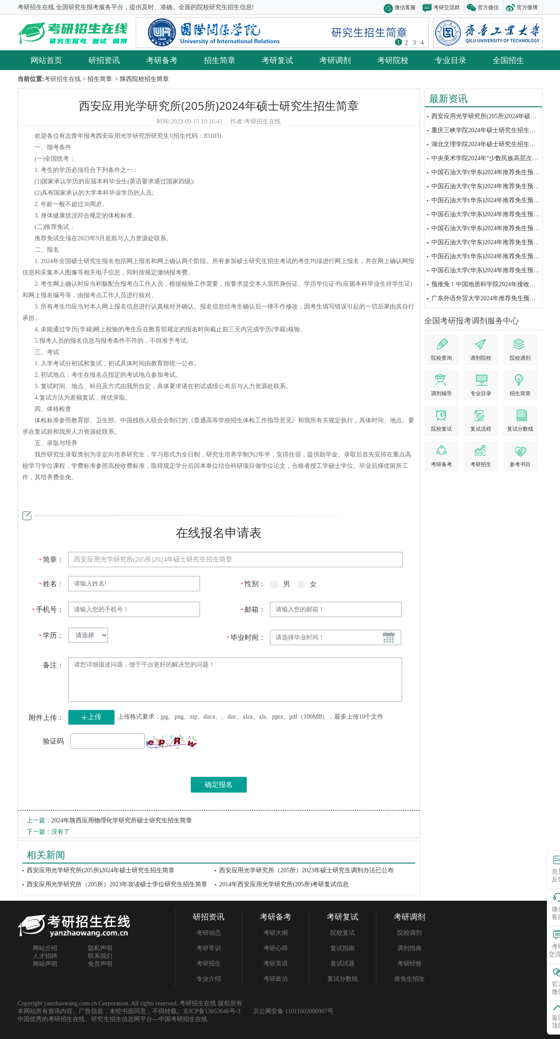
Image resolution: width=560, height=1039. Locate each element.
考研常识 (208, 948)
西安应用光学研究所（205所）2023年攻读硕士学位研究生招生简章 (117, 884)
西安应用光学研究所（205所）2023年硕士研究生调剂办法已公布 (306, 870)
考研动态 (208, 933)
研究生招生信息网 (115, 1019)
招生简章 (219, 60)
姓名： (51, 583)
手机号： (47, 609)
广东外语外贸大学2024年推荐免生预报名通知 (492, 298)
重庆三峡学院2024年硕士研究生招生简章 (486, 130)
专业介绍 (208, 979)
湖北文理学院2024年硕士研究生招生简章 (486, 144)
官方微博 (527, 7)
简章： (51, 559)
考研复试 (277, 60)
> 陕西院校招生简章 (141, 79)
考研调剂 (335, 60)
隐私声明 (100, 948)
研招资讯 (104, 60)
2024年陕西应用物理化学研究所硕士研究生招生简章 (121, 820)
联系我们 (100, 956)
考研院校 (393, 60)
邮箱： (253, 609)
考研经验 (409, 963)
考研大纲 (275, 933)
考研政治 (275, 979)
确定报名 (219, 784)
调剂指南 (409, 948)
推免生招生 (409, 979)
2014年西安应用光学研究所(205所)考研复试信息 (284, 884)
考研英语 (275, 963)
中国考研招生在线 (182, 1019)
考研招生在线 (262, 121)
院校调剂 (409, 933)
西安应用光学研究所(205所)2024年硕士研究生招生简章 (218, 105)
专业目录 (450, 60)
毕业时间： (246, 637)
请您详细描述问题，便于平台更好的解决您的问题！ (235, 679)
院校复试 (342, 933)
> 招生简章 (96, 79)
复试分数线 (342, 979)
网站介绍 (45, 948)
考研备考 (162, 60)
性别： (253, 583)
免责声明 (100, 964)
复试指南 (342, 948)
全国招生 (508, 60)
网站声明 (45, 964)
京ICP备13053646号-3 (211, 1011)
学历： (51, 635)
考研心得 (275, 948)
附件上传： (46, 717)
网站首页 (46, 60)
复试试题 (342, 963)
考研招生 (208, 963)
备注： (53, 665)
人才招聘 (45, 956)
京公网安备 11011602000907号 (293, 1011)
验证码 (53, 741)
